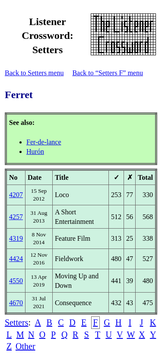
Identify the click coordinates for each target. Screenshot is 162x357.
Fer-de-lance (43, 142)
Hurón (35, 151)
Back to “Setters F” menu (107, 72)
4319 (16, 238)
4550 (16, 280)
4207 (16, 194)
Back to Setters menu (34, 72)
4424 (16, 258)
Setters (16, 322)
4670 (16, 302)
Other (25, 346)
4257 (16, 216)
